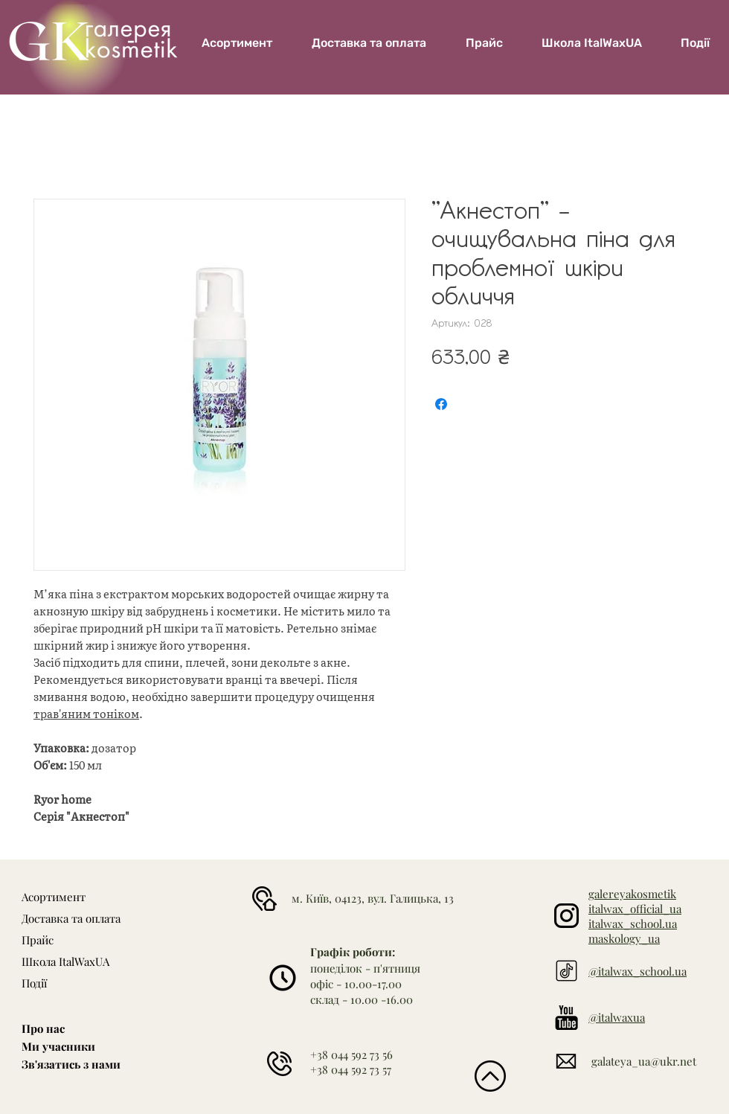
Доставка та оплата (71, 918)
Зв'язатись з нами (71, 1064)
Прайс (38, 939)
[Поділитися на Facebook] (441, 404)
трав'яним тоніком (86, 713)
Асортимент (54, 896)
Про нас (43, 1028)
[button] (591, 43)
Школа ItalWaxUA (65, 961)
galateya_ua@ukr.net (643, 1061)
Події (34, 983)
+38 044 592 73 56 (351, 1054)
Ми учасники (58, 1046)
